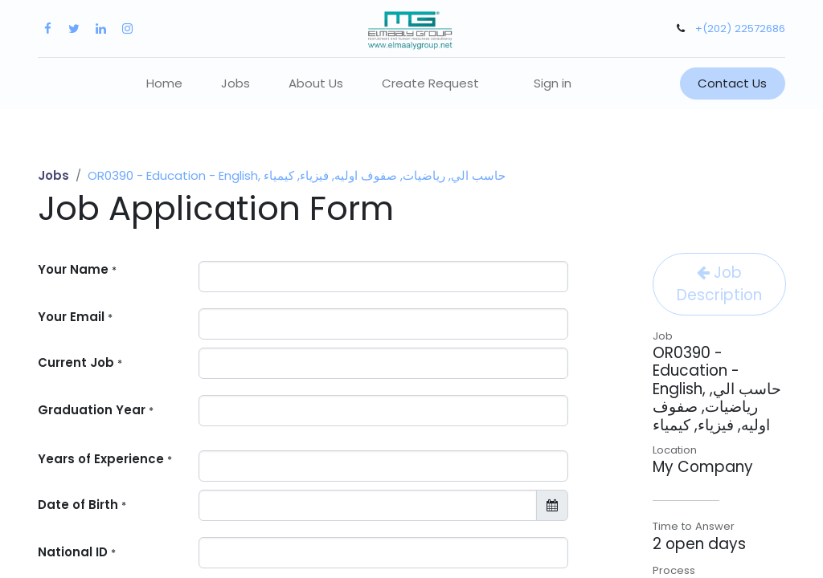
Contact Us (732, 83)
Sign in (552, 83)
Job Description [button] (719, 284)
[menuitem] (164, 84)
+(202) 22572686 (740, 28)
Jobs (53, 175)
